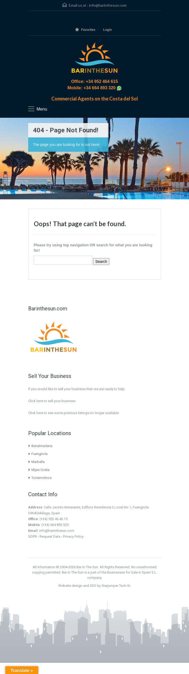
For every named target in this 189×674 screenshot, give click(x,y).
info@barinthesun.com (108, 5)
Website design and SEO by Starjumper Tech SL (94, 586)
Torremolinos (41, 478)
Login (107, 30)
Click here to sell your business (51, 401)
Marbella (38, 462)
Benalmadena (41, 446)
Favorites (85, 30)
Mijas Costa (40, 470)
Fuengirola (39, 454)
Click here (35, 413)
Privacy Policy (73, 536)
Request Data (50, 536)
